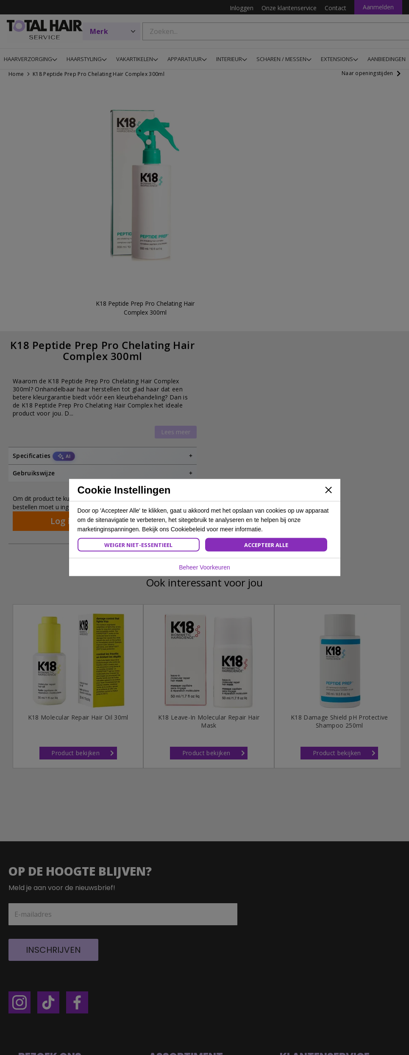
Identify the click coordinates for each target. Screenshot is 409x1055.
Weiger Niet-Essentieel (138, 545)
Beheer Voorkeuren (204, 567)
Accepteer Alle (266, 545)
